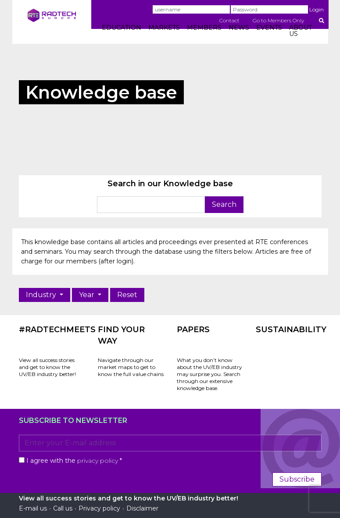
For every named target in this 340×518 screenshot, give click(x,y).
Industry (42, 295)
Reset (127, 295)
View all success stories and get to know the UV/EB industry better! (47, 367)
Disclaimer (142, 508)
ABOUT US (300, 31)
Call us (62, 508)
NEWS (239, 28)
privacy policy (97, 461)
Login (316, 9)
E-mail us (33, 508)
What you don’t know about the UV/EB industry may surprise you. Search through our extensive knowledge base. (209, 374)
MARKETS (164, 28)
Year (87, 295)
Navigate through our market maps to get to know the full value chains (131, 367)
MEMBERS (204, 28)
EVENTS (269, 28)
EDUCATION (121, 28)
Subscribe (297, 479)
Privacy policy (99, 508)
